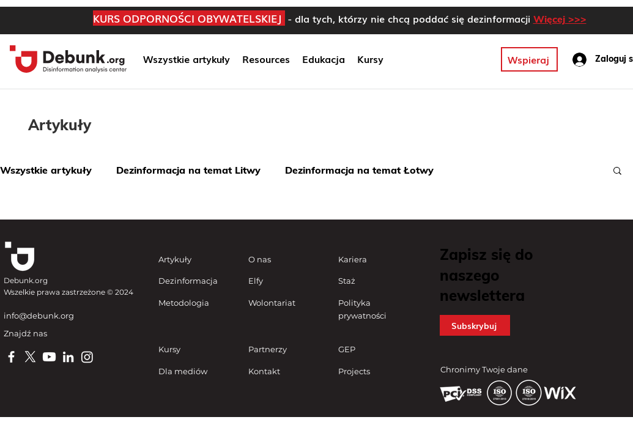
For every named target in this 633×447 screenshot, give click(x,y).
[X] (30, 356)
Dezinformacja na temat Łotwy (359, 170)
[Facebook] (11, 356)
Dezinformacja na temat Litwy (188, 170)
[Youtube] (49, 356)
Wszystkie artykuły (46, 170)
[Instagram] (87, 356)
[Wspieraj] (529, 59)
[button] (323, 59)
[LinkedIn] (68, 356)
